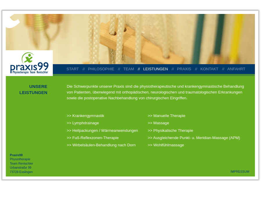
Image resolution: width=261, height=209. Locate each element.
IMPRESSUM (240, 171)
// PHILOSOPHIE (98, 69)
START (72, 69)
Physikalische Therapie (173, 130)
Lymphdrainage (85, 123)
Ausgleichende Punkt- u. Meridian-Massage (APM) (196, 138)
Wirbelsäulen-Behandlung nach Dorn (104, 145)
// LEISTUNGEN (153, 69)
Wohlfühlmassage (168, 145)
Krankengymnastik (88, 115)
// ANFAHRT (233, 69)
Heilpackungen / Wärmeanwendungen (105, 130)
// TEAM (126, 69)
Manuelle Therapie (169, 115)
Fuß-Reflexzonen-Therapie (95, 138)
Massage (161, 123)
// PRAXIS (181, 69)
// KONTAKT (206, 69)
